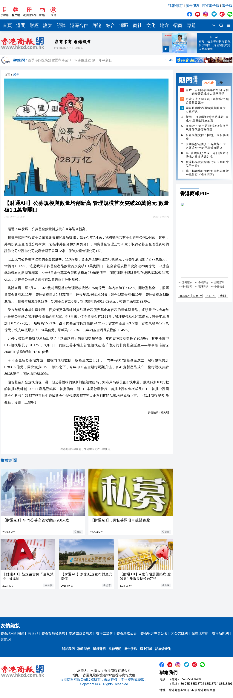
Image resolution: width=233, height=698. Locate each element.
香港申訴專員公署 (153, 633)
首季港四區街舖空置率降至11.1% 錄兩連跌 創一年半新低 (100, 60)
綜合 (110, 25)
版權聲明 (99, 649)
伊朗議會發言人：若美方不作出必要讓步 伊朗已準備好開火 (207, 145)
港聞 (20, 25)
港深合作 (79, 25)
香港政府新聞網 (12, 633)
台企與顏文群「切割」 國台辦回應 (207, 137)
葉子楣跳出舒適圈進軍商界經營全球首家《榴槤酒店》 (207, 172)
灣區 (123, 25)
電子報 (227, 6)
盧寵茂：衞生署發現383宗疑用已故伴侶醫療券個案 (207, 127)
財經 (34, 25)
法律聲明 (115, 649)
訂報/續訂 (175, 6)
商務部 (33, 633)
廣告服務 (193, 6)
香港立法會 (104, 633)
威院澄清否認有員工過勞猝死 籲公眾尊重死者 (207, 100)
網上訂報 (146, 649)
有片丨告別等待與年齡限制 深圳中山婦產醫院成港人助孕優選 (207, 91)
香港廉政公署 (126, 633)
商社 (137, 25)
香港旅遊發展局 (80, 633)
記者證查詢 (163, 649)
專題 (191, 25)
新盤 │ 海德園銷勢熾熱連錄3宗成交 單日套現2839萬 (207, 118)
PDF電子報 (210, 6)
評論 (97, 25)
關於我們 (68, 649)
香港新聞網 (220, 633)
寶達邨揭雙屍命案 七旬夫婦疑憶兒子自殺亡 (207, 163)
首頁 (7, 25)
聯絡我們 (83, 649)
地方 (164, 25)
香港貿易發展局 (53, 633)
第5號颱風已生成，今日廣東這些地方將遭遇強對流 (207, 154)
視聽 (61, 25)
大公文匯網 (179, 633)
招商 (177, 25)
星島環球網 (200, 633)
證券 (47, 25)
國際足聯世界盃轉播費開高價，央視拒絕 (207, 109)
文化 (150, 25)
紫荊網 (6, 640)
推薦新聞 (9, 460)
